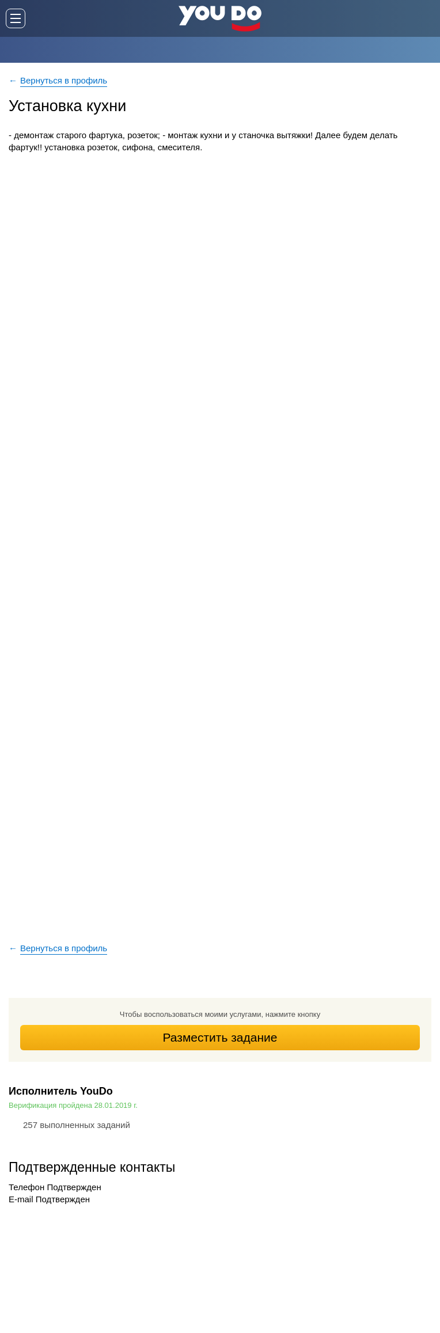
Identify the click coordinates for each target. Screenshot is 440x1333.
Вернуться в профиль (63, 80)
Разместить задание (220, 1037)
